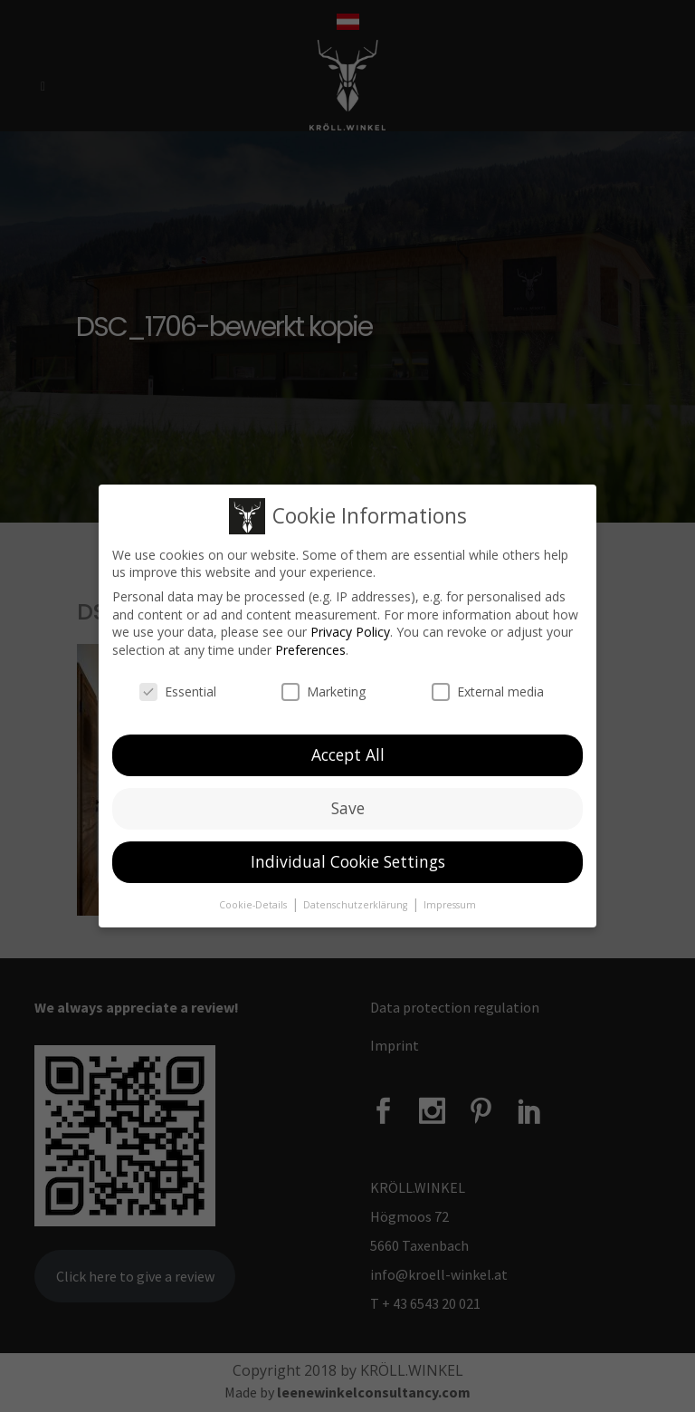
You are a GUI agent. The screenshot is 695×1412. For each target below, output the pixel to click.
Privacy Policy (350, 627)
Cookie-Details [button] (254, 900)
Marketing (323, 687)
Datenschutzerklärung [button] (356, 900)
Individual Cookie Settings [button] (348, 857)
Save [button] (348, 803)
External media (488, 687)
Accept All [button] (348, 750)
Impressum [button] (450, 900)
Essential (177, 687)
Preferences (310, 645)
